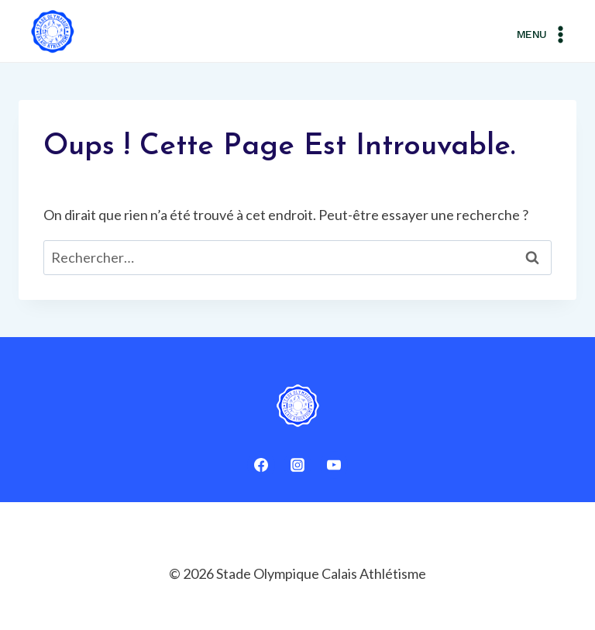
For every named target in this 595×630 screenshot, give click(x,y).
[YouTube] (334, 465)
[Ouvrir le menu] (543, 31)
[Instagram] (297, 465)
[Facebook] (261, 465)
